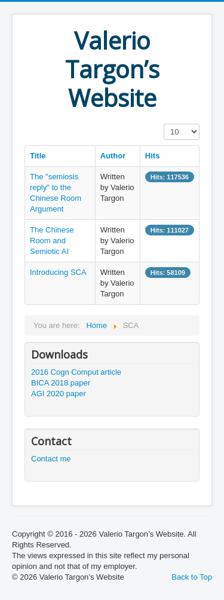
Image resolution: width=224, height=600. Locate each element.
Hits (152, 155)
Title (38, 155)
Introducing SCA (58, 272)
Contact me (50, 458)
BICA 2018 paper (60, 382)
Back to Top (191, 577)
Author (113, 155)
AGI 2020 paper (58, 393)
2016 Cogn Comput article (76, 372)
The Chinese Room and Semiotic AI (52, 240)
